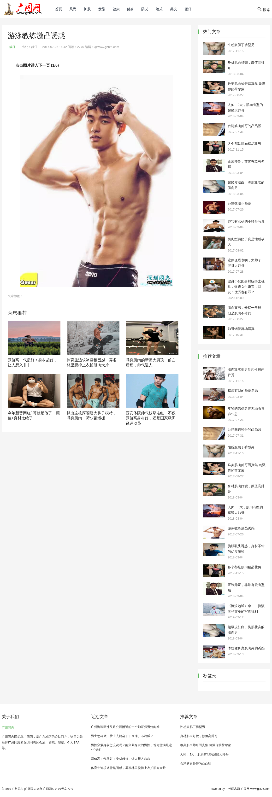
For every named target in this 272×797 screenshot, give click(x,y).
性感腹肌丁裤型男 (241, 45)
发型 (101, 9)
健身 (130, 9)
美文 (173, 9)
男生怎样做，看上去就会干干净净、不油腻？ (122, 736)
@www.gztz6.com (106, 47)
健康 (116, 9)
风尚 (73, 9)
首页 (58, 9)
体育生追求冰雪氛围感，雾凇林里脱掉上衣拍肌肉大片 (128, 768)
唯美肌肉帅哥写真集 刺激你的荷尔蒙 (205, 745)
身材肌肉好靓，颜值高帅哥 (199, 736)
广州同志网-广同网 (237, 789)
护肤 (87, 9)
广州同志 (8, 727)
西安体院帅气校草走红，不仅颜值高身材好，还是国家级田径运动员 (151, 418)
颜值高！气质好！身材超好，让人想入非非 (120, 759)
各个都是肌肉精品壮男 (244, 144)
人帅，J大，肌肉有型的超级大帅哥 (204, 754)
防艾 (144, 9)
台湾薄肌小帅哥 (239, 203)
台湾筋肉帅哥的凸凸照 (244, 126)
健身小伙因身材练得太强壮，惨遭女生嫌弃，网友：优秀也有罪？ (246, 286)
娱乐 (159, 9)
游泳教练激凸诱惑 (241, 528)
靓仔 (188, 9)
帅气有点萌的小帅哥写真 (246, 221)
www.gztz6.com (260, 789)
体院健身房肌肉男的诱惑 (246, 648)
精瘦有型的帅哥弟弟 (243, 391)
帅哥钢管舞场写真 (241, 329)
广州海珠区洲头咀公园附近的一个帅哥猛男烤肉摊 (125, 727)
